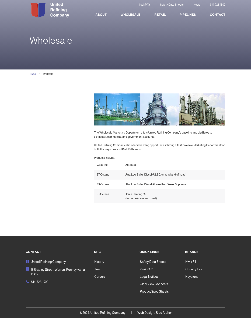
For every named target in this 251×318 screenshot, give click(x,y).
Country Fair (193, 269)
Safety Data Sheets (172, 4)
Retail (160, 14)
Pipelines (188, 14)
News (196, 4)
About (101, 14)
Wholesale (130, 14)
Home (33, 74)
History (99, 262)
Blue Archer (164, 312)
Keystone (191, 276)
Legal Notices (149, 276)
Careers (100, 276)
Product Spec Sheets (154, 291)
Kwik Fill (191, 262)
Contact (217, 14)
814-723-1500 (217, 4)
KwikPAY (144, 4)
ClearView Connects (154, 284)
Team (98, 269)
